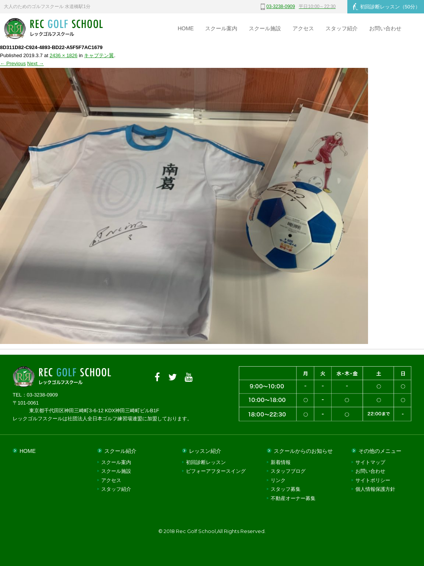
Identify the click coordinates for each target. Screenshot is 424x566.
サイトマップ (370, 462)
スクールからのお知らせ (303, 451)
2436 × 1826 (63, 55)
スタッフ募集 (286, 489)
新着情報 (281, 462)
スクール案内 (221, 28)
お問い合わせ (385, 28)
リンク (278, 480)
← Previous (13, 63)
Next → (35, 63)
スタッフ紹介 (341, 28)
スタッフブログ (288, 471)
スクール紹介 (120, 451)
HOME (185, 28)
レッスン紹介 (205, 451)
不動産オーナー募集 (293, 498)
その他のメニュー (379, 451)
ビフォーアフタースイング (216, 471)
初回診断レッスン (386, 6)
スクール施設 (265, 28)
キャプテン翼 (99, 55)
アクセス (303, 28)
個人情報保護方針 (375, 489)
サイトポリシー (372, 480)
